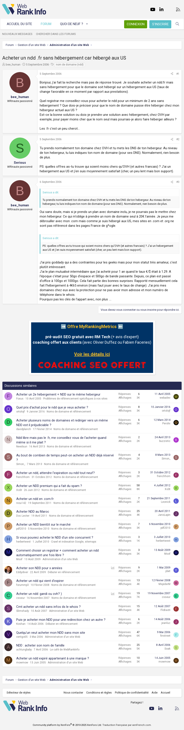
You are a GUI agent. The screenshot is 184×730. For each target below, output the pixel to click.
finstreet (165, 635)
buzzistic (164, 441)
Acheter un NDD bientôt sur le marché (43, 525)
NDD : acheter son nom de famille (40, 645)
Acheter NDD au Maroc (32, 512)
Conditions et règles (99, 692)
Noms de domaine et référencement (69, 411)
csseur (20, 597)
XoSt (19, 490)
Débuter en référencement (64, 572)
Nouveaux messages (17, 34)
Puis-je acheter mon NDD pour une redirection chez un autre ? (60, 620)
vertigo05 (22, 636)
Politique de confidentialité (131, 692)
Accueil (165, 692)
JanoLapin (164, 514)
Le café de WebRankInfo (64, 649)
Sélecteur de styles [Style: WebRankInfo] (18, 692)
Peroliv (166, 423)
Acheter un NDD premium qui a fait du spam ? (49, 486)
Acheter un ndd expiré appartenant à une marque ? (52, 658)
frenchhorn (23, 477)
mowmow (22, 662)
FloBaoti (165, 610)
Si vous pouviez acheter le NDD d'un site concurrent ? (54, 537)
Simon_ (20, 464)
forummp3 (22, 585)
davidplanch (23, 429)
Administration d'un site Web (60, 559)
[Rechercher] (177, 24)
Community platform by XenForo (67, 725)
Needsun (21, 446)
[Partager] (172, 73)
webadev (165, 397)
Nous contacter (73, 692)
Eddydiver (22, 572)
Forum (46, 24)
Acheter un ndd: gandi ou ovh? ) (39, 594)
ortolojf (20, 411)
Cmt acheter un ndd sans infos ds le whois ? (48, 607)
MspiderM (164, 584)
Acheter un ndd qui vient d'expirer (40, 581)
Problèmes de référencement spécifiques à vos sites (75, 398)
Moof (19, 559)
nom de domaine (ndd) (70, 64)
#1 (177, 73)
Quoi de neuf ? (71, 24)
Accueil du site (19, 24)
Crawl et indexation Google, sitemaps (73, 541)
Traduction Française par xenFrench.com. (127, 725)
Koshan (20, 623)
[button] (87, 24)
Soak (167, 648)
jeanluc (165, 623)
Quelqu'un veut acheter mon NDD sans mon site (50, 633)
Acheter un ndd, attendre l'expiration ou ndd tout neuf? (55, 473)
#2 (177, 139)
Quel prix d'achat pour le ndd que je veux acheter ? (52, 407)
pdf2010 (21, 528)
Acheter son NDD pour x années (39, 568)
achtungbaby (24, 649)
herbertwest (23, 541)
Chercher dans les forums (56, 34)
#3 (177, 181)
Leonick (165, 501)
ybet (167, 571)
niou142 (21, 503)
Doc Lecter (22, 515)
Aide (154, 692)
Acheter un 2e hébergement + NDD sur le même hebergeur (58, 394)
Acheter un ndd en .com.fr (35, 499)
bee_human (13, 64)
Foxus (19, 398)
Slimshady (22, 610)
